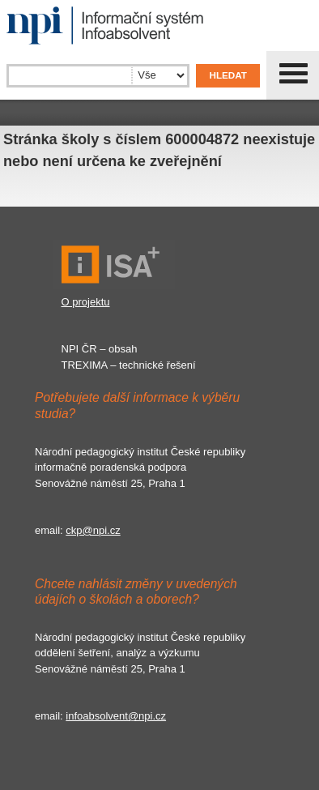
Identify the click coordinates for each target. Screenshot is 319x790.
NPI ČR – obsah (100, 349)
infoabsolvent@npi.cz (116, 716)
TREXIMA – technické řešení (129, 365)
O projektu (86, 302)
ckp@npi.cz (93, 530)
